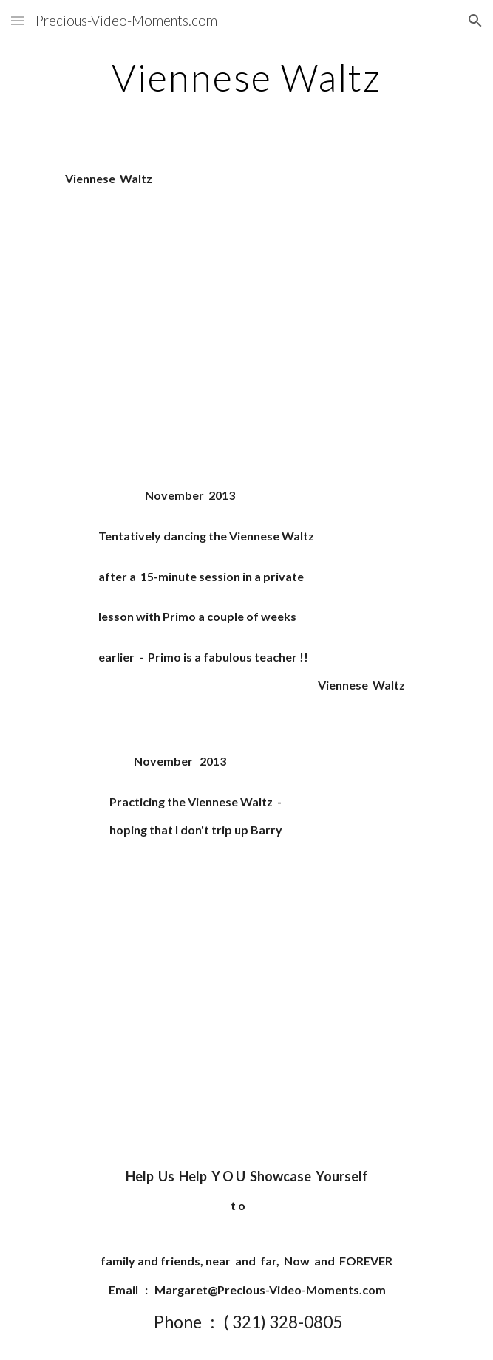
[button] (17, 20)
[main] (246, 77)
